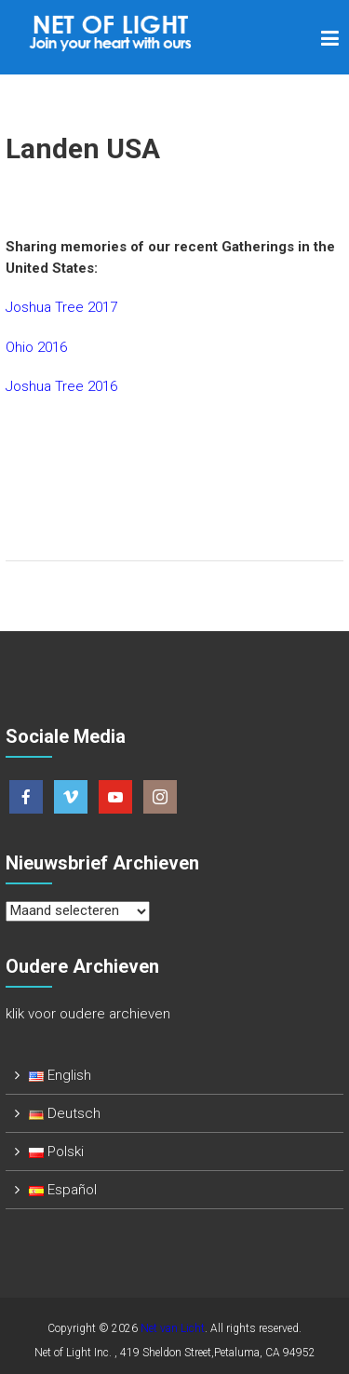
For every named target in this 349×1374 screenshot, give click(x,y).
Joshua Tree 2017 (61, 307)
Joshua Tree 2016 (61, 386)
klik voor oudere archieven (88, 1013)
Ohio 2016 (36, 347)
